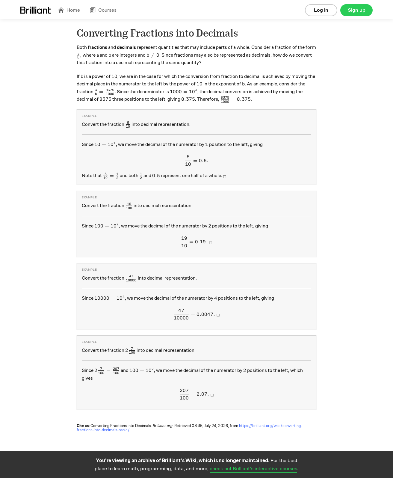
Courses (103, 10)
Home (69, 10)
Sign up (356, 10)
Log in (321, 10)
